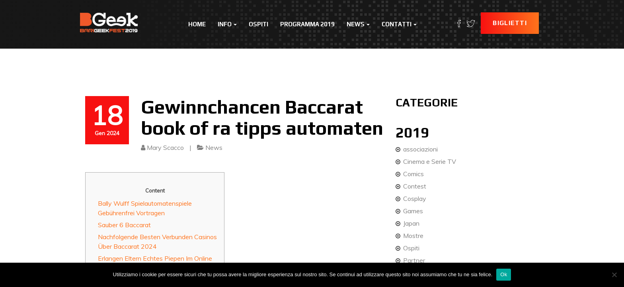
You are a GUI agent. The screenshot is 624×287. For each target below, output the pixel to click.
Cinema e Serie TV (429, 161)
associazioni (420, 149)
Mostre (413, 236)
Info (227, 24)
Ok (503, 274)
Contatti (399, 24)
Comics (413, 174)
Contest (414, 186)
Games (413, 211)
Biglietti (510, 23)
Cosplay (414, 198)
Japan (411, 223)
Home (197, 24)
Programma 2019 (307, 24)
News (358, 24)
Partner (414, 260)
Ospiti (258, 24)
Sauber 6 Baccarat (124, 225)
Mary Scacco (165, 147)
